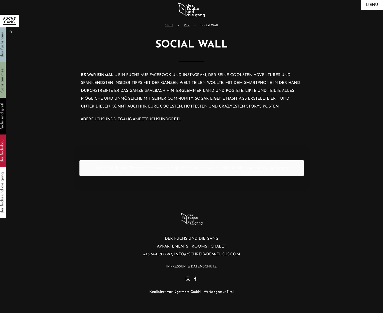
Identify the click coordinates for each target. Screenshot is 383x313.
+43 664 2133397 (157, 254)
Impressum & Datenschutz (191, 266)
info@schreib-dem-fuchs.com (207, 254)
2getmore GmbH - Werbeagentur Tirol (204, 292)
